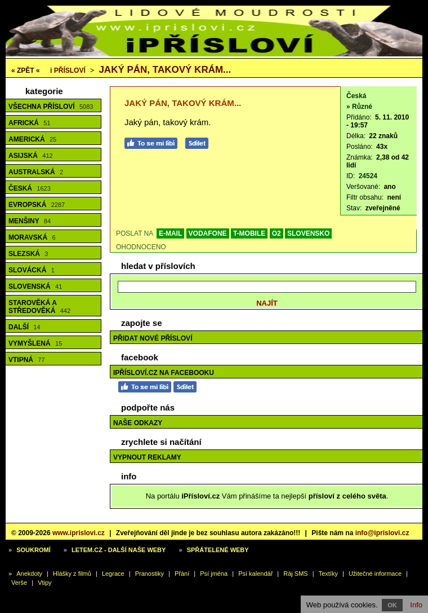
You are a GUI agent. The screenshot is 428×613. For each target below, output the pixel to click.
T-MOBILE (249, 233)
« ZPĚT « (25, 70)
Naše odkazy (137, 423)
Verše (19, 582)
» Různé (359, 107)
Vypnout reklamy (147, 457)
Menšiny (29, 221)
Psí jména (214, 573)
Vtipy (44, 582)
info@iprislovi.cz (382, 533)
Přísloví (68, 70)
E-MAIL (170, 233)
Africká (29, 123)
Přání (182, 573)
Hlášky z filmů (72, 573)
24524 (368, 176)
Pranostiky (149, 573)
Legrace (113, 573)
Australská (35, 172)
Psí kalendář (255, 573)
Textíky (328, 573)
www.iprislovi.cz (78, 533)
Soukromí (33, 549)
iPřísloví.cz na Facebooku (163, 373)
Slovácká (31, 270)
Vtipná (26, 360)
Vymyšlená (35, 343)
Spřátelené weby (218, 549)
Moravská (32, 237)
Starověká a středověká (39, 307)
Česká (29, 188)
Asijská (30, 156)
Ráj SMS (295, 573)
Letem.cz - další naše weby (119, 549)
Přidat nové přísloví (152, 338)
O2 (276, 233)
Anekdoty (29, 573)
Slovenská (35, 286)
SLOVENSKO (308, 233)
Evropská (36, 205)
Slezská (28, 254)
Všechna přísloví (50, 107)
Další (24, 327)
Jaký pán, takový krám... (165, 69)
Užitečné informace (375, 573)
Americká (32, 139)
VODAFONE (208, 233)
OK (392, 605)
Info (416, 605)
